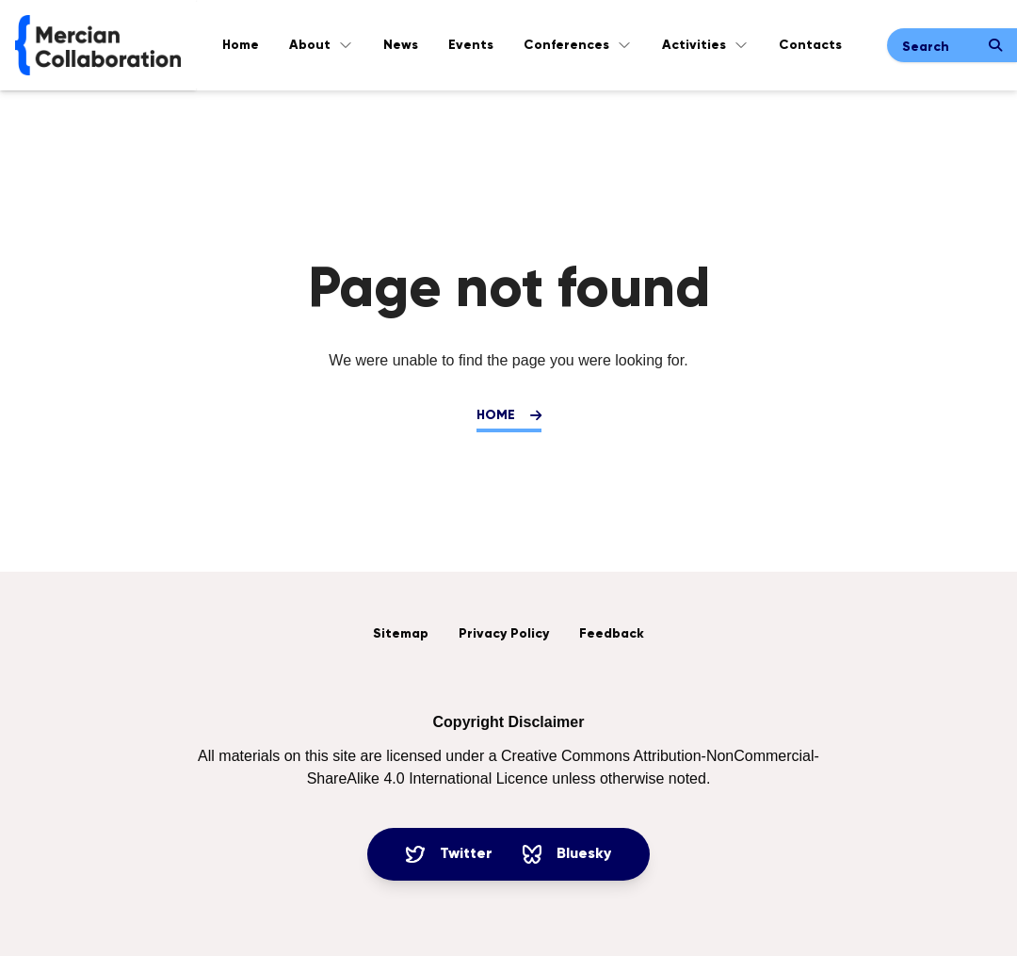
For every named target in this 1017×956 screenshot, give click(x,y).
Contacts (810, 45)
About (321, 45)
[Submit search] (995, 45)
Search (925, 47)
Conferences (578, 45)
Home (240, 45)
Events (470, 45)
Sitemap (400, 633)
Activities (705, 45)
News (400, 45)
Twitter (449, 854)
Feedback (611, 633)
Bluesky (567, 854)
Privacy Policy (504, 633)
